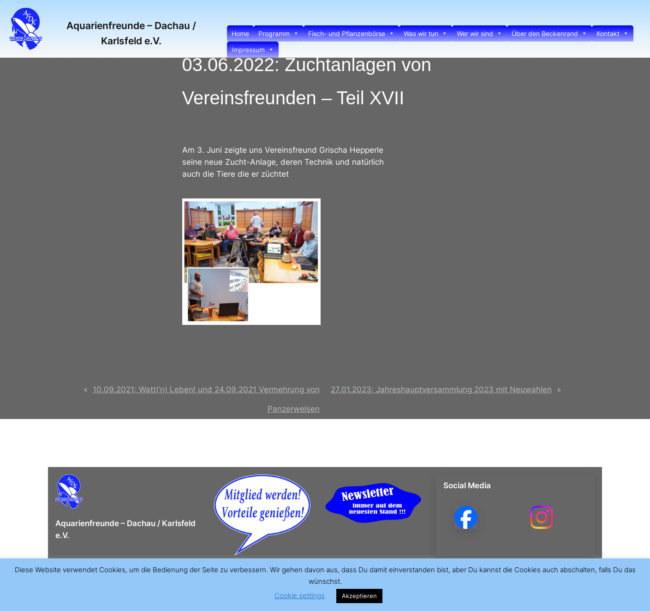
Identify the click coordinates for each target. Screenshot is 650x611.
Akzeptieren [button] (359, 595)
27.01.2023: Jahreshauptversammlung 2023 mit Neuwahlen (441, 389)
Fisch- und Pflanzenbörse (351, 33)
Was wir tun (425, 33)
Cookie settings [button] (299, 595)
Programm (278, 33)
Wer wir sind (479, 33)
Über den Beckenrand (549, 33)
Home (240, 33)
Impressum (253, 50)
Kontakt (612, 33)
